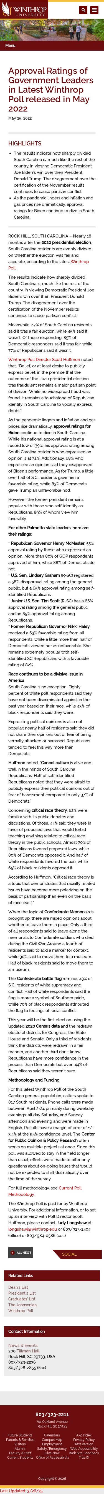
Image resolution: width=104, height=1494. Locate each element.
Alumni (20, 1449)
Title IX (84, 1458)
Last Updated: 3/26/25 (21, 1491)
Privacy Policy (84, 1440)
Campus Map (52, 1440)
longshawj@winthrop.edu (32, 1229)
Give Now (52, 1453)
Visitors (20, 1444)
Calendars (52, 1435)
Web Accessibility (84, 1449)
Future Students (20, 1435)
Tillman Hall (28, 1351)
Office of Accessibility (52, 1458)
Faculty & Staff (20, 1453)
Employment (52, 1444)
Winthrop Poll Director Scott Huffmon (44, 359)
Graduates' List (21, 1299)
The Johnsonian (22, 1305)
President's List (22, 1293)
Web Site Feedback (84, 1453)
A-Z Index (84, 1435)
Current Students (20, 1458)
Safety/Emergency (52, 1449)
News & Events (22, 1345)
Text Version (84, 1444)
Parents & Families (20, 1440)
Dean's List (18, 1287)
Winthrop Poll (20, 1311)
